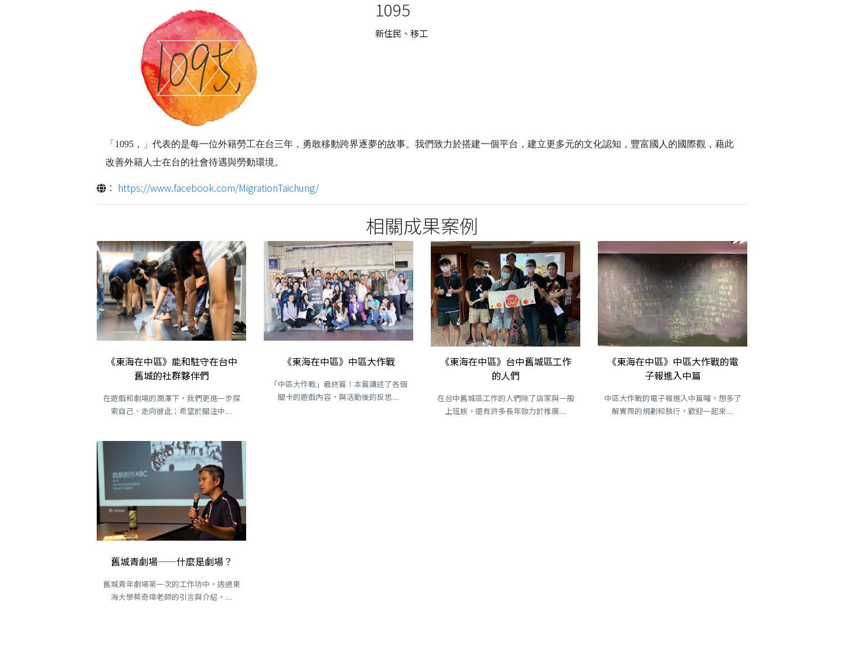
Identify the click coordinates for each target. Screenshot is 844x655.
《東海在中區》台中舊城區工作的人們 (505, 368)
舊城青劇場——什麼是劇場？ (172, 561)
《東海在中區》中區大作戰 (339, 361)
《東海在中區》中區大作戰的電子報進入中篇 (672, 368)
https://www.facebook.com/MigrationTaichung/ (218, 188)
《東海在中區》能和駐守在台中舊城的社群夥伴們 (171, 368)
